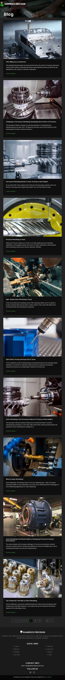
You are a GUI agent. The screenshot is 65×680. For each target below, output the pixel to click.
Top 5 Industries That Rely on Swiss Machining (21, 600)
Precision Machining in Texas (15, 239)
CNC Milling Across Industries (16, 62)
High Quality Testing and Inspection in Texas (21, 359)
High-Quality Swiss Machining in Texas (19, 299)
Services (50, 646)
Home (17, 646)
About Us (17, 649)
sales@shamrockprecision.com (34, 666)
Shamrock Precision (12, 8)
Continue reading (11, 74)
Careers (50, 652)
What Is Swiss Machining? (14, 479)
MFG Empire (48, 677)
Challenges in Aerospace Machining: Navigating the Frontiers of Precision (31, 122)
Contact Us (50, 649)
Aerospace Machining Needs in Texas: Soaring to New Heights (27, 181)
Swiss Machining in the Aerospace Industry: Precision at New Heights (29, 419)
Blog (50, 654)
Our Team (17, 654)
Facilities (17, 652)
